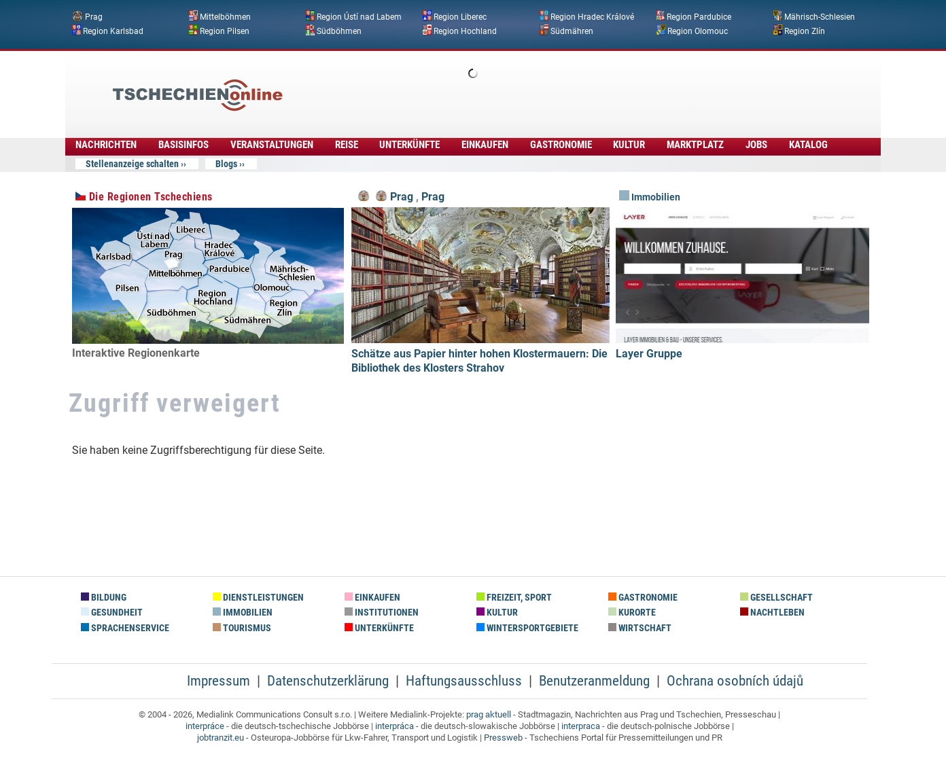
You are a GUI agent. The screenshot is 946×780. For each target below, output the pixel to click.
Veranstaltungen (271, 145)
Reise (346, 145)
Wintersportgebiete (527, 628)
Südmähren (571, 30)
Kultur (629, 145)
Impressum (218, 681)
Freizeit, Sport (514, 597)
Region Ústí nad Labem (359, 17)
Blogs (226, 163)
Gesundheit (112, 612)
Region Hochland (465, 30)
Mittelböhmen (225, 17)
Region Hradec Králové (592, 17)
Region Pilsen (224, 30)
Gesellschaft (776, 597)
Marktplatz (695, 145)
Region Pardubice (699, 17)
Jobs (756, 145)
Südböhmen (339, 30)
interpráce (205, 726)
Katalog (808, 145)
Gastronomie (561, 145)
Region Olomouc (697, 30)
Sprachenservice (125, 628)
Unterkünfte (409, 145)
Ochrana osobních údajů (735, 681)
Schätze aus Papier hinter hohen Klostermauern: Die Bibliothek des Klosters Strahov (479, 360)
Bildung (103, 597)
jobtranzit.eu (220, 737)
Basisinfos (183, 145)
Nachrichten (106, 145)
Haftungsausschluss (464, 681)
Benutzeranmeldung (594, 681)
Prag (94, 17)
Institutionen (382, 612)
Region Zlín (804, 30)
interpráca (394, 726)
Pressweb (503, 737)
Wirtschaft (639, 628)
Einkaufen (484, 145)
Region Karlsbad (113, 30)
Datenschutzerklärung (328, 681)
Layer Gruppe (649, 353)
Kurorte (632, 612)
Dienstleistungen (258, 597)
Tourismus (242, 628)
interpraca (580, 726)
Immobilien (649, 197)
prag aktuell (488, 714)
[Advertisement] (510, 85)
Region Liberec (460, 17)
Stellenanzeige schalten (132, 163)
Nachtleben (772, 612)
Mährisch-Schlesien (819, 17)
